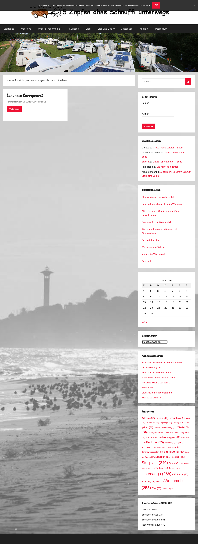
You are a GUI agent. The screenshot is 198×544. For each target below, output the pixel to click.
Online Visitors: (150, 509)
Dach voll (146, 261)
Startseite (9, 28)
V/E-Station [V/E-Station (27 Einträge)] (180, 474)
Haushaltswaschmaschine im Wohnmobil (163, 204)
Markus (42, 102)
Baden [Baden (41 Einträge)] (162, 418)
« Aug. (145, 322)
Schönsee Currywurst (25, 96)
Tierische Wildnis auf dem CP (157, 382)
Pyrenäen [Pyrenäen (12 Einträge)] (169, 443)
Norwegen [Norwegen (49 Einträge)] (171, 437)
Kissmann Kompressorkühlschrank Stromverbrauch (160, 231)
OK (156, 5)
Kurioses (74, 28)
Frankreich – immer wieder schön (159, 377)
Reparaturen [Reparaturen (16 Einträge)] (149, 447)
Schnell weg (148, 387)
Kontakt (144, 28)
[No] (194, 5)
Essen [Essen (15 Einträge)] (177, 423)
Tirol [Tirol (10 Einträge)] (181, 468)
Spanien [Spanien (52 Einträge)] (163, 456)
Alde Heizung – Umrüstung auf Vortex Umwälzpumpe (161, 213)
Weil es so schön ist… (153, 397)
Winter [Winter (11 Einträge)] (160, 481)
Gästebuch (127, 28)
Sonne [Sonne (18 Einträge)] (150, 457)
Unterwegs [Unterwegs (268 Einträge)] (156, 473)
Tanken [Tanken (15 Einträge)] (150, 468)
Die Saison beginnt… (153, 367)
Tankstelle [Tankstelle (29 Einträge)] (163, 468)
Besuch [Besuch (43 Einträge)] (176, 418)
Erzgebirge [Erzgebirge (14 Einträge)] (166, 423)
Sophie (145, 161)
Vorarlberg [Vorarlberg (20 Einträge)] (148, 481)
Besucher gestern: (151, 519)
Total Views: (148, 525)
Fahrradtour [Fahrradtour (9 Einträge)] (159, 427)
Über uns (26, 28)
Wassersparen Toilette (153, 247)
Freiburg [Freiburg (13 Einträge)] (153, 433)
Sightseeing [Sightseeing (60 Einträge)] (174, 451)
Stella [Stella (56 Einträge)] (178, 456)
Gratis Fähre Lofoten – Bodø (168, 147)
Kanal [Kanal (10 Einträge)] (169, 433)
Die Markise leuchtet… (168, 167)
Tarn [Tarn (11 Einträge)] (174, 468)
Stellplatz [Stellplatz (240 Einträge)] (155, 462)
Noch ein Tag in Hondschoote (157, 372)
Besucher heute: (150, 514)
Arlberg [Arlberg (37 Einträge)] (148, 418)
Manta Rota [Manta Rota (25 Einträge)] (154, 437)
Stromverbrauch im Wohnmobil (158, 197)
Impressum (161, 28)
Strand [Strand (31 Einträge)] (175, 463)
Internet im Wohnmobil (153, 254)
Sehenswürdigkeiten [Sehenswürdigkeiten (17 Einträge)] (152, 452)
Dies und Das (106, 28)
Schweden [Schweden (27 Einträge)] (173, 447)
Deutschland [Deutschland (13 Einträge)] (152, 423)
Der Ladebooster (150, 240)
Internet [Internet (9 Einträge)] (161, 433)
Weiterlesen (14, 109)
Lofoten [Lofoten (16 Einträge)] (179, 433)
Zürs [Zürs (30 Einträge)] (156, 488)
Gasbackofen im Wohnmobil (156, 222)
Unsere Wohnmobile (50, 28)
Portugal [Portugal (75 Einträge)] (155, 442)
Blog (88, 28)
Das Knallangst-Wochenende (157, 392)
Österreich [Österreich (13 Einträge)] (167, 489)
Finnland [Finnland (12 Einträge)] (169, 428)
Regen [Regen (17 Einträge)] (180, 443)
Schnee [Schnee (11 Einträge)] (160, 447)
